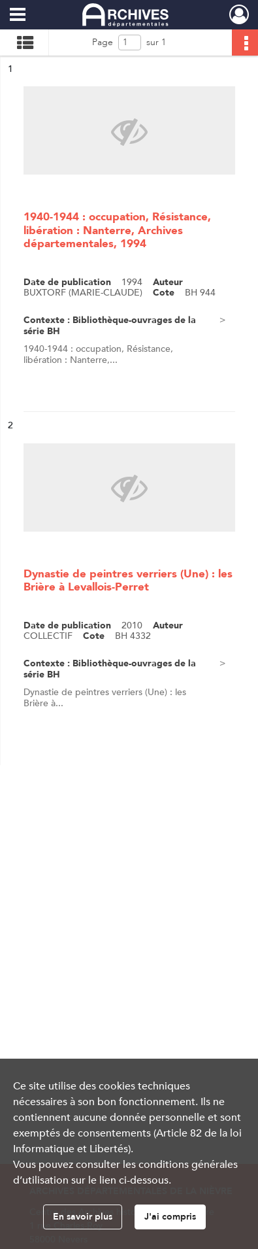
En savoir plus (82, 1216)
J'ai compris (170, 1216)
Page (102, 42)
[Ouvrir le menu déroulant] (17, 16)
